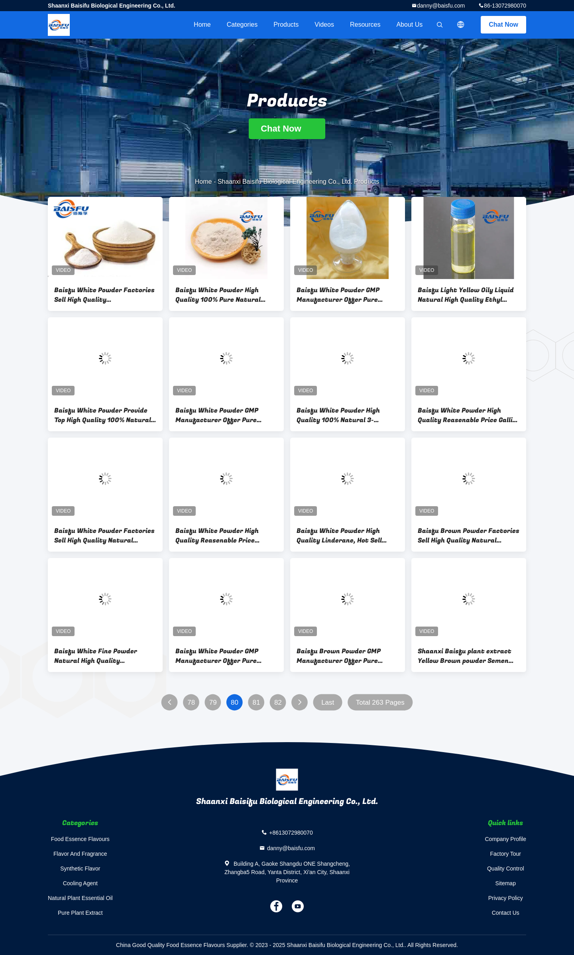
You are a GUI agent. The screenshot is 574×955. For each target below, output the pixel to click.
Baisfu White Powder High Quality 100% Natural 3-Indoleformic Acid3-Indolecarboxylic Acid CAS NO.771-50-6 (338, 415)
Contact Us (505, 913)
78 (191, 702)
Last (327, 702)
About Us (409, 24)
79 (213, 702)
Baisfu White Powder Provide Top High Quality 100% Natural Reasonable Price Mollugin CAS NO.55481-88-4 (102, 415)
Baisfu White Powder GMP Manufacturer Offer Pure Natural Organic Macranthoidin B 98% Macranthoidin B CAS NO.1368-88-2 (225, 415)
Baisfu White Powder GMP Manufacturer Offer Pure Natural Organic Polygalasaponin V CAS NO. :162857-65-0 (338, 295)
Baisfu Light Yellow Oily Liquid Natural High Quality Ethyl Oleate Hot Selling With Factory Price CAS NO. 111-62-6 (468, 295)
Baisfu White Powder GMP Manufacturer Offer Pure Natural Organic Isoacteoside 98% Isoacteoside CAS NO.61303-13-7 (222, 656)
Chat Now (503, 24)
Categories (242, 24)
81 (256, 702)
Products (286, 24)
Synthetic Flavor (80, 868)
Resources (365, 24)
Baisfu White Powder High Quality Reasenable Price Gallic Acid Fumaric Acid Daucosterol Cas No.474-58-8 (467, 415)
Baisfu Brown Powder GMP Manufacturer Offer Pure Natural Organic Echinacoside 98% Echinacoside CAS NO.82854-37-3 (344, 656)
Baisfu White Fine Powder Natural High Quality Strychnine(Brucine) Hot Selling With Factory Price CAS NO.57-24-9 (104, 656)
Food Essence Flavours (80, 839)
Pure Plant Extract (80, 913)
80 (234, 702)
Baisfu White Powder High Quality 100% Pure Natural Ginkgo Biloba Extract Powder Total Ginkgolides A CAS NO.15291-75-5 (222, 295)
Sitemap (505, 883)
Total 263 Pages (380, 702)
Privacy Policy (505, 898)
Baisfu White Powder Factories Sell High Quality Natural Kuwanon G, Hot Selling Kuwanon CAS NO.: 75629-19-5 (104, 535)
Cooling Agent (80, 883)
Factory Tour (505, 854)
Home (202, 24)
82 (278, 702)
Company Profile (506, 839)
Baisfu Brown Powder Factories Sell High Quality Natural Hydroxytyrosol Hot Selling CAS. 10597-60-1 (468, 535)
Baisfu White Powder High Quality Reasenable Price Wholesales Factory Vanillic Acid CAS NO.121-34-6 (219, 535)
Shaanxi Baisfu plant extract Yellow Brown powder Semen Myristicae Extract (464, 656)
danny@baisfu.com (441, 5)
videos (324, 24)
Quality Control (505, 868)
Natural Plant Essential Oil (80, 898)
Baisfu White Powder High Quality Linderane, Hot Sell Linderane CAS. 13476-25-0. (340, 535)
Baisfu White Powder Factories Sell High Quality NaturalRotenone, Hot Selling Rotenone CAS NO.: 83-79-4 (104, 295)
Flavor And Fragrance (80, 854)
